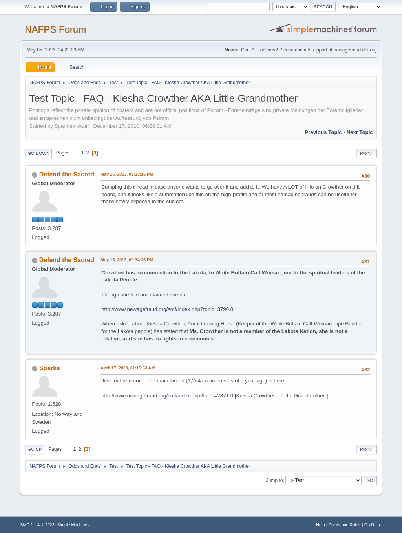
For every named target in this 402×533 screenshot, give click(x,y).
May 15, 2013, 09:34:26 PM (126, 259)
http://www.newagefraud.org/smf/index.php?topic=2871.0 (167, 396)
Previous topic (323, 132)
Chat (246, 50)
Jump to (274, 480)
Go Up (34, 449)
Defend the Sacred (66, 174)
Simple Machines (73, 524)
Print (366, 153)
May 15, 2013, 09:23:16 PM (126, 174)
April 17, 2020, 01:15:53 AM (127, 368)
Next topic (360, 132)
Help (320, 524)
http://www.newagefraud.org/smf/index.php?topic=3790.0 (167, 309)
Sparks (49, 368)
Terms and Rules (344, 524)
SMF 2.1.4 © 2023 (37, 524)
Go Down (38, 153)
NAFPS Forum (55, 29)
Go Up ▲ (373, 524)
